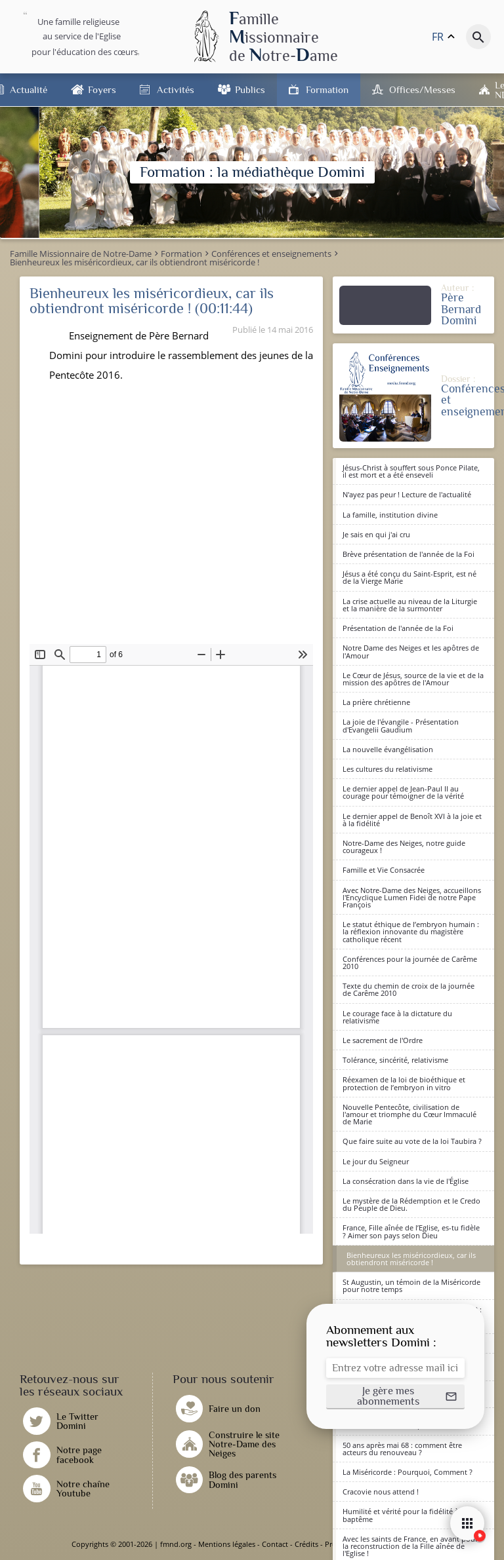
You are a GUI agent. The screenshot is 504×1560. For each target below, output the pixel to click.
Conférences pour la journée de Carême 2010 (410, 962)
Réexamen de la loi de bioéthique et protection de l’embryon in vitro (404, 1083)
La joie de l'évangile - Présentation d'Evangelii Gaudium (401, 725)
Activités (175, 89)
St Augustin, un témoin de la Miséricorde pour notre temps (411, 1285)
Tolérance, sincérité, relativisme (395, 1060)
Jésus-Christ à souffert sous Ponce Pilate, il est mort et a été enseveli (411, 471)
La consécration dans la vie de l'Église (406, 1181)
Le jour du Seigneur (376, 1161)
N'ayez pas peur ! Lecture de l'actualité (407, 494)
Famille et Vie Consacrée (384, 870)
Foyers (102, 89)
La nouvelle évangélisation (388, 749)
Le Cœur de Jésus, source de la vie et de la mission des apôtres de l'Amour (413, 678)
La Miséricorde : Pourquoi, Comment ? (407, 1472)
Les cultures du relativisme (387, 769)
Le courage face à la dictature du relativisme (397, 1016)
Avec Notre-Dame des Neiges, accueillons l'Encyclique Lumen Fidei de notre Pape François (412, 897)
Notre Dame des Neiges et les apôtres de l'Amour (411, 651)
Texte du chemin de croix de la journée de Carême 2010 (408, 989)
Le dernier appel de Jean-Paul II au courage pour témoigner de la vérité (403, 792)
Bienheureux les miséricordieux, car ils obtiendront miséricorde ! (411, 1258)
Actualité (28, 89)
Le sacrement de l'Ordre (383, 1040)
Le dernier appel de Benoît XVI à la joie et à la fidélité (412, 819)
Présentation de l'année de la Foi (398, 628)
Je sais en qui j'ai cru (376, 534)
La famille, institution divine (390, 515)
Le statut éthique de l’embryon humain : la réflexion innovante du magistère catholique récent (411, 931)
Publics (250, 89)
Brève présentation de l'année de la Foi (408, 554)
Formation (327, 89)
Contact (275, 1544)
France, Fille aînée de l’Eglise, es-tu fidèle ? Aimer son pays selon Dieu (411, 1231)
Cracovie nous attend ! (381, 1491)
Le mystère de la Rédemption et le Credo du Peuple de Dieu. (411, 1204)
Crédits (306, 1544)
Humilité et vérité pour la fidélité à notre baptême (411, 1514)
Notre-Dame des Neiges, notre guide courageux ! (404, 846)
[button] (395, 1396)
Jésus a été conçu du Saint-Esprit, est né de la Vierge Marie (409, 577)
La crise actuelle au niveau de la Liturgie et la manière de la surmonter (410, 604)
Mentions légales (226, 1544)
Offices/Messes (422, 89)
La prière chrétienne (376, 702)
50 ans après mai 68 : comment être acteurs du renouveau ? (402, 1448)
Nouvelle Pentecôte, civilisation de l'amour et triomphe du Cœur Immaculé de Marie (409, 1114)
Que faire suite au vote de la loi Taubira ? (412, 1141)
